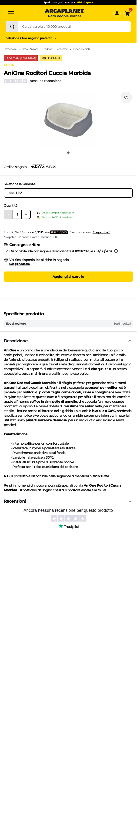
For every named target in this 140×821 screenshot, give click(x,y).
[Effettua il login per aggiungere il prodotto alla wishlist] (126, 97)
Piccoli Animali (29, 49)
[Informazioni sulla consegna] (116, 251)
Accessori (62, 49)
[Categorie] (11, 13)
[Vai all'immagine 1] (68, 152)
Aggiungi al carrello (68, 277)
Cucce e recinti (81, 49)
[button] (68, 120)
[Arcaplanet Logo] (64, 13)
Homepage (10, 49)
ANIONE (10, 65)
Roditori (47, 49)
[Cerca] (12, 26)
